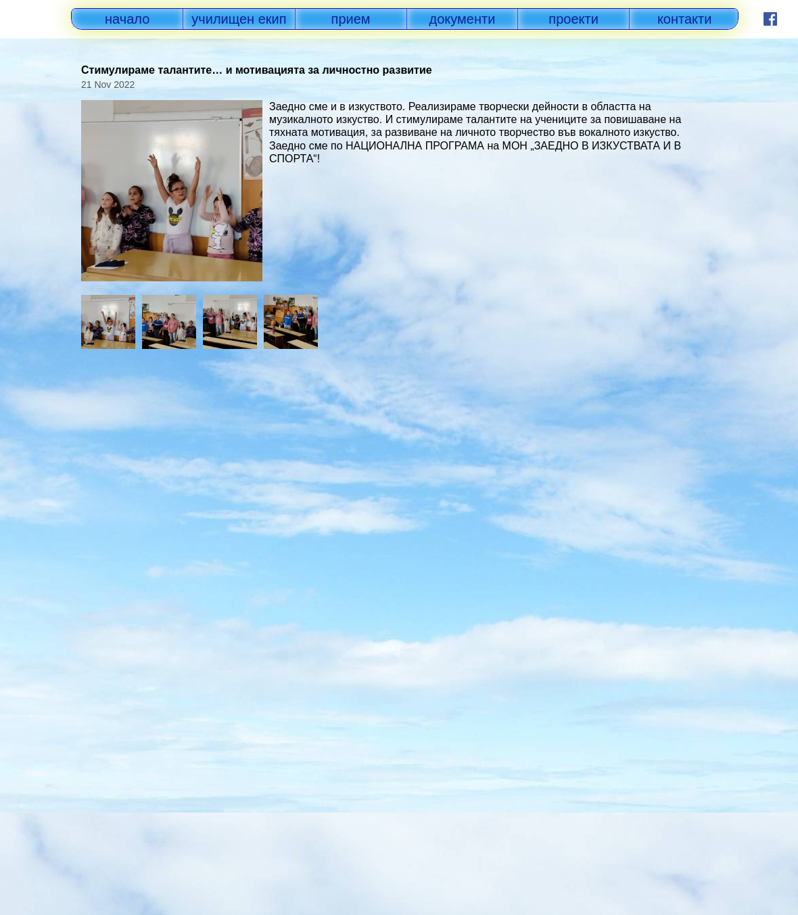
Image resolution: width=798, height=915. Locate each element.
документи (462, 18)
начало (127, 18)
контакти (684, 18)
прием (351, 18)
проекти (573, 18)
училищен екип (238, 18)
